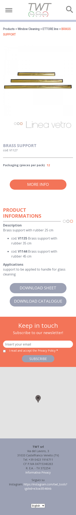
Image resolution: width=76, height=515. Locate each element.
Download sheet (38, 288)
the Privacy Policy (44, 350)
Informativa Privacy (38, 472)
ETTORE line (50, 29)
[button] (38, 399)
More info (38, 184)
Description (12, 225)
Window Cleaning (29, 29)
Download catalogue (38, 301)
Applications (13, 264)
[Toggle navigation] (9, 10)
